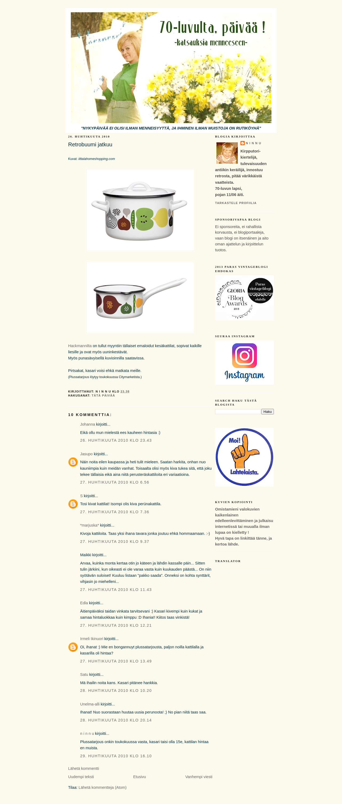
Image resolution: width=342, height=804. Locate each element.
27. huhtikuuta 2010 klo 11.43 (116, 589)
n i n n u (87, 733)
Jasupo (86, 454)
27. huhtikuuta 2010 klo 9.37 (114, 541)
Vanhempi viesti (198, 777)
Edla (84, 603)
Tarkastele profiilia (235, 203)
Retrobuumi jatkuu (90, 144)
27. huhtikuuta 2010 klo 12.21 (116, 625)
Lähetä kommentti (83, 768)
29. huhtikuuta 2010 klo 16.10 (116, 756)
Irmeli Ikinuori (91, 639)
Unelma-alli (90, 704)
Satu (84, 674)
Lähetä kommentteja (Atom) (103, 787)
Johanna (87, 424)
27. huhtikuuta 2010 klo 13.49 (116, 661)
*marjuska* (89, 525)
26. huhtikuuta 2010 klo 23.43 (116, 440)
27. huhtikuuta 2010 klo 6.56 (114, 482)
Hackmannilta (80, 346)
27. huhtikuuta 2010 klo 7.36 (114, 512)
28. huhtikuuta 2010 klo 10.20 (116, 690)
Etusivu (139, 777)
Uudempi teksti (81, 777)
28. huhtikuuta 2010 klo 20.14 (116, 720)
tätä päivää (103, 395)
